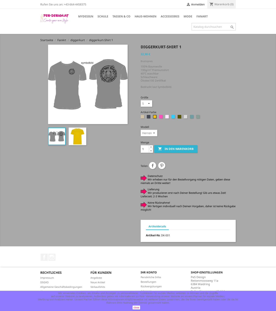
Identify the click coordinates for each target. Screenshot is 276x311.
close (136, 307)
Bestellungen (148, 281)
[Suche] (214, 26)
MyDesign (85, 16)
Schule (103, 16)
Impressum (47, 277)
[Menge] (145, 149)
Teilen (152, 165)
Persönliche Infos (151, 277)
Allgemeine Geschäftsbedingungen (61, 287)
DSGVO (44, 282)
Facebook (44, 257)
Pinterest (161, 165)
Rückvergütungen (151, 286)
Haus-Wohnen (145, 16)
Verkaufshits (97, 287)
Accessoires (170, 16)
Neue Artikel (97, 282)
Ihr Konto (149, 272)
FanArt (202, 16)
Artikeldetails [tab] (157, 226)
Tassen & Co (121, 16)
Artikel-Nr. (153, 235)
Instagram (51, 257)
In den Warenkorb (176, 149)
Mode (188, 16)
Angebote (96, 277)
